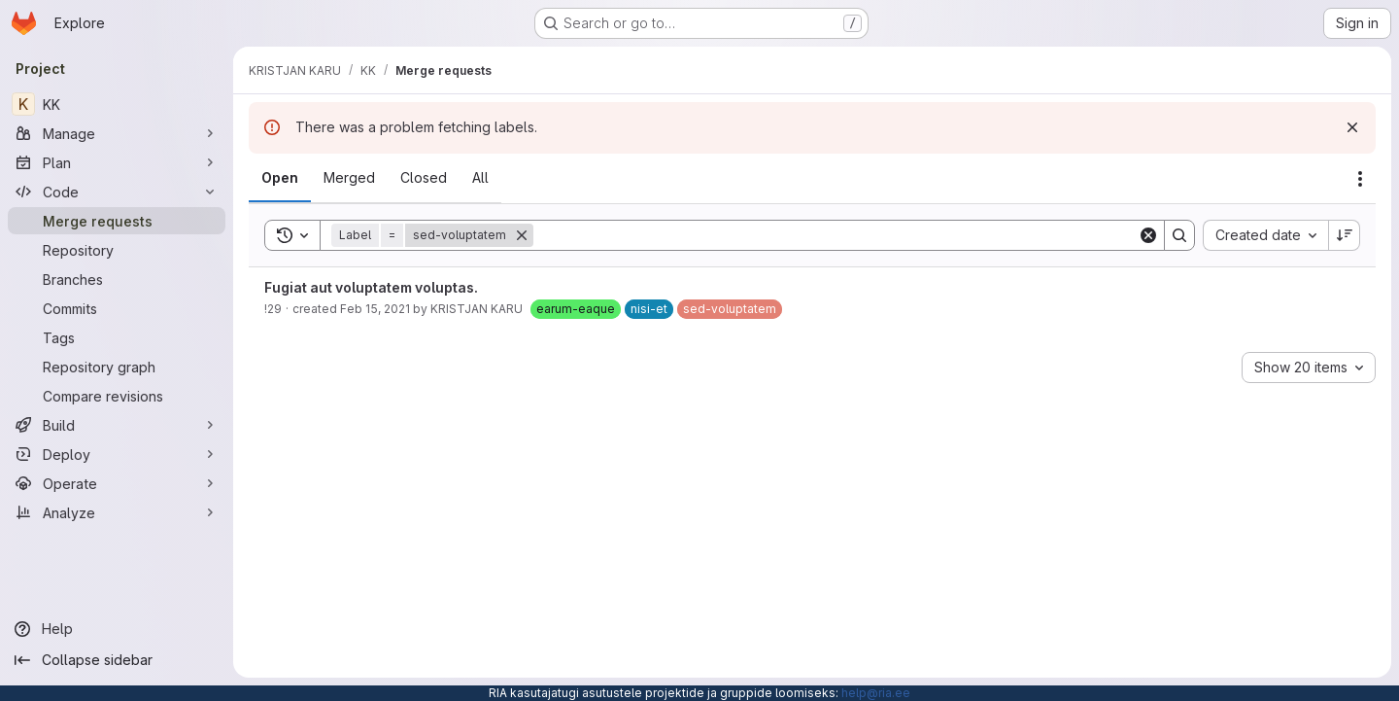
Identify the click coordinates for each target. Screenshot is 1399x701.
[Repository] (116, 249)
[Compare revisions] (116, 395)
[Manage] (116, 133)
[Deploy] (116, 454)
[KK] (116, 104)
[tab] (280, 178)
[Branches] (116, 279)
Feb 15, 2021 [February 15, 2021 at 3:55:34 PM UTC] (375, 308)
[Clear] (1148, 235)
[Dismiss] (1352, 127)
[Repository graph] (116, 366)
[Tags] (116, 337)
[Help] (116, 629)
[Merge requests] (116, 220)
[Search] (835, 235)
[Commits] (116, 308)
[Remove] (521, 235)
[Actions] (1360, 178)
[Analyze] (116, 512)
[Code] (116, 191)
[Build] (116, 424)
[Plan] (116, 162)
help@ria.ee (875, 692)
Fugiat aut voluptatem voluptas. (371, 287)
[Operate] (116, 483)
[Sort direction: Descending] (1344, 235)
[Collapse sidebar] (116, 660)
